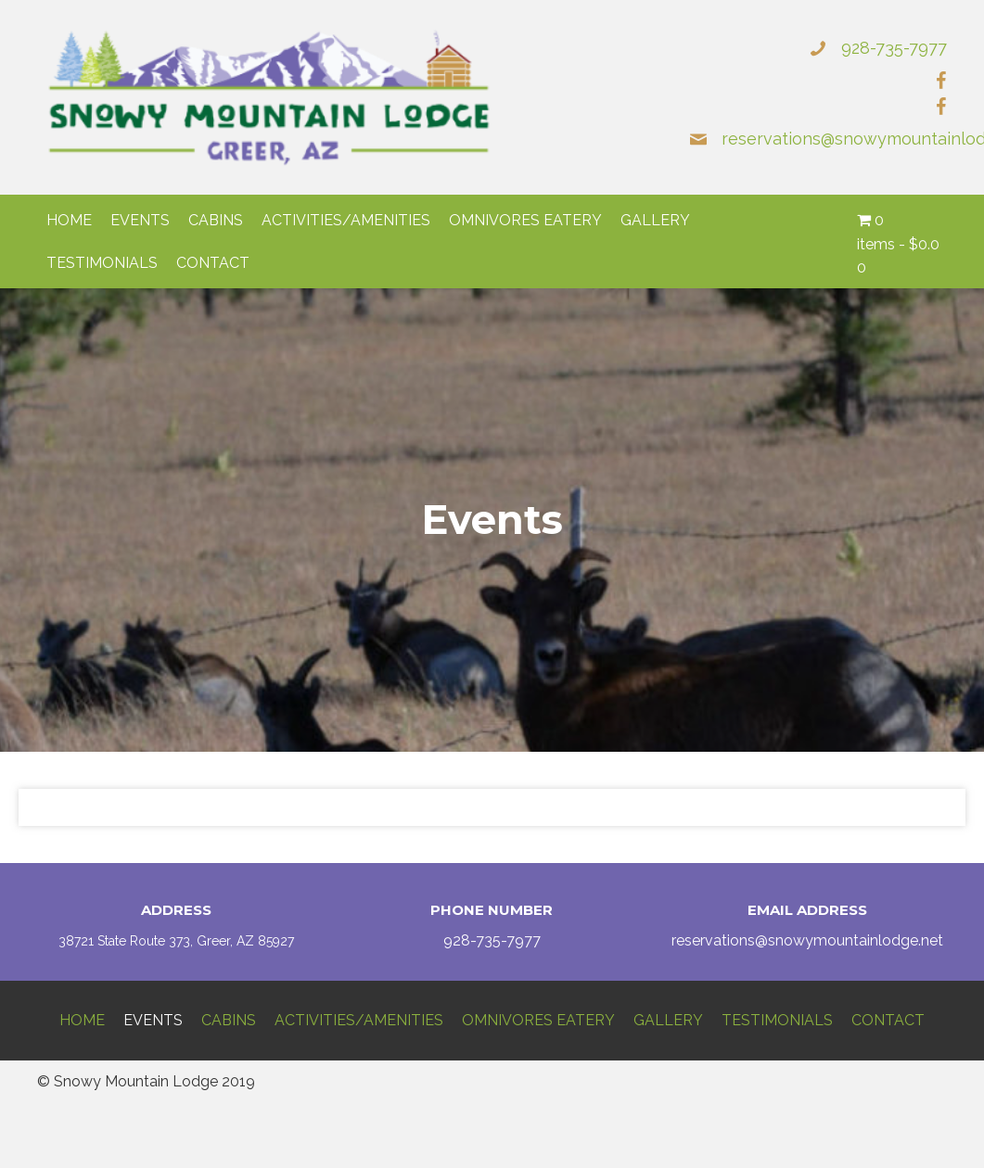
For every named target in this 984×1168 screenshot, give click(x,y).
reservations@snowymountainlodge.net (807, 940)
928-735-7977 (894, 47)
